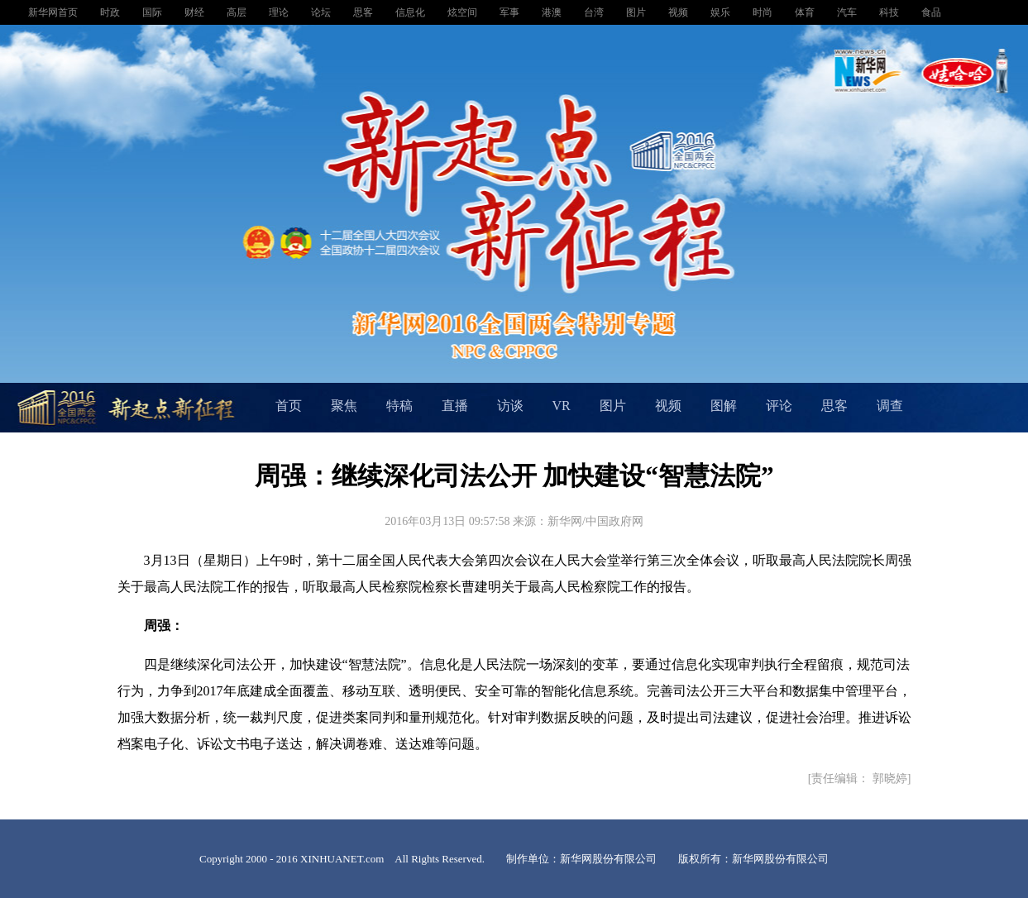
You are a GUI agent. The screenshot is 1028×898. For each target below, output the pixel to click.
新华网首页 (54, 12)
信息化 (411, 12)
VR (561, 406)
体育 (806, 12)
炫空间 (463, 12)
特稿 (399, 406)
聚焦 (344, 406)
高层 (238, 12)
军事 (511, 12)
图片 (637, 12)
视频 (679, 12)
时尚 (764, 12)
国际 (153, 12)
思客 (364, 12)
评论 (779, 406)
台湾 (595, 12)
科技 (890, 12)
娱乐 (721, 12)
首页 (288, 406)
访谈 (510, 406)
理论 (280, 12)
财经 (195, 12)
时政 (111, 12)
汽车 (848, 12)
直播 (455, 406)
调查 (890, 406)
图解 (723, 406)
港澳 (553, 12)
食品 (931, 12)
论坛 (322, 12)
